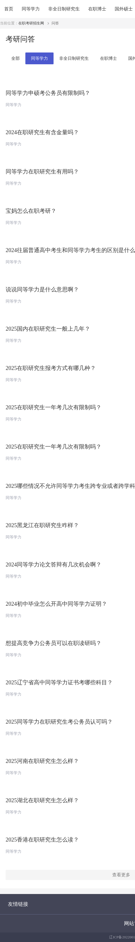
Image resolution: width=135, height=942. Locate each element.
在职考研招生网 (31, 23)
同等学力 (31, 8)
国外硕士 (124, 8)
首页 (8, 8)
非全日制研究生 (64, 8)
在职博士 (97, 8)
